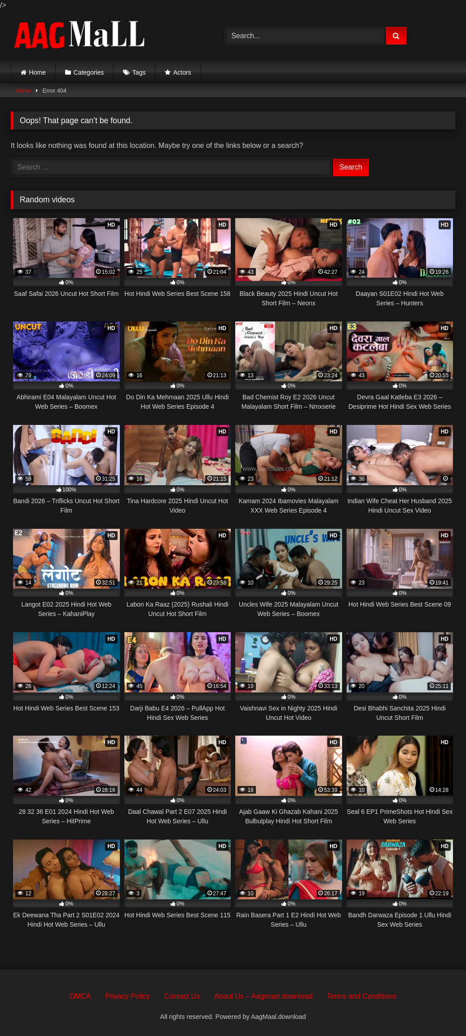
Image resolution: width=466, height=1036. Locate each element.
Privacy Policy (127, 996)
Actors (182, 72)
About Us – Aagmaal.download (263, 996)
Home (37, 72)
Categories (89, 72)
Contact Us (182, 996)
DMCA (80, 996)
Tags (139, 72)
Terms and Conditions (361, 996)
